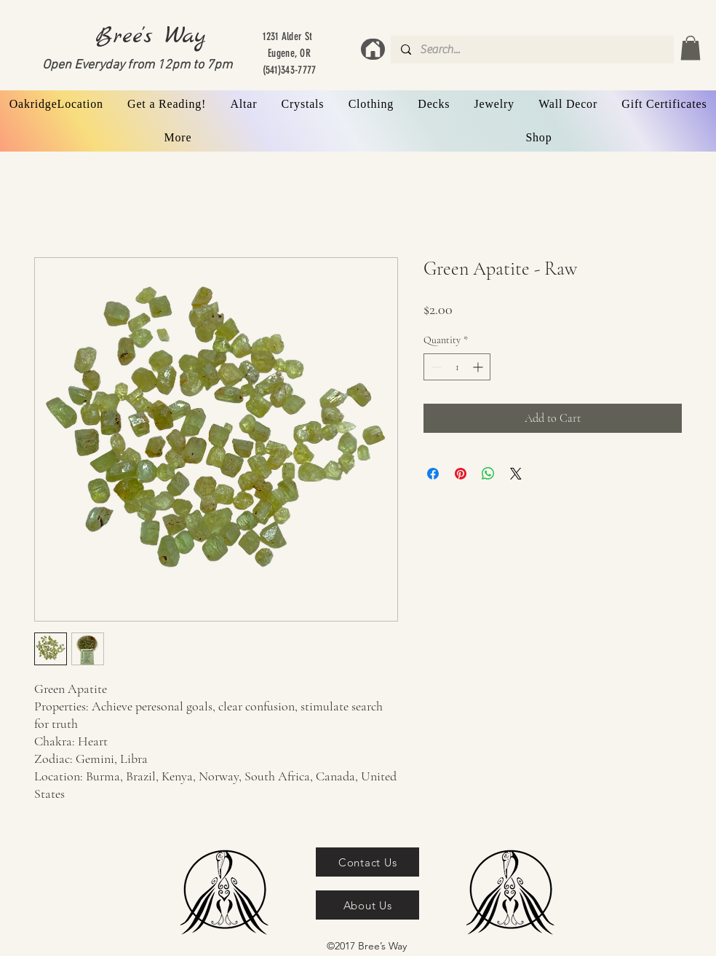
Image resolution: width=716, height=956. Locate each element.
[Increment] (479, 367)
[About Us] (367, 905)
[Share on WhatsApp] (488, 473)
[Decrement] (435, 367)
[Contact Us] (367, 862)
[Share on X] (516, 473)
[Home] (373, 49)
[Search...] (531, 49)
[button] (690, 48)
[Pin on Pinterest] (460, 473)
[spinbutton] (457, 367)
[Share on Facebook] (433, 473)
